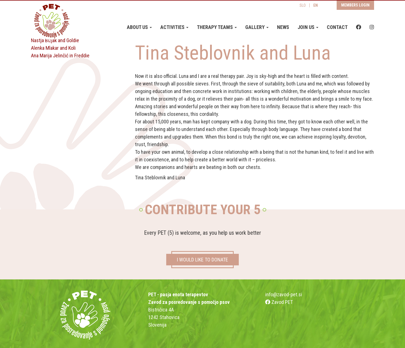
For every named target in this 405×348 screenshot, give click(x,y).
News (283, 27)
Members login (355, 5)
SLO (303, 6)
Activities (174, 27)
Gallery (257, 27)
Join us (308, 27)
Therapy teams (217, 27)
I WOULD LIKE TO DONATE (202, 260)
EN (315, 6)
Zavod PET (279, 302)
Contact (337, 27)
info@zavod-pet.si (283, 294)
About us (139, 27)
